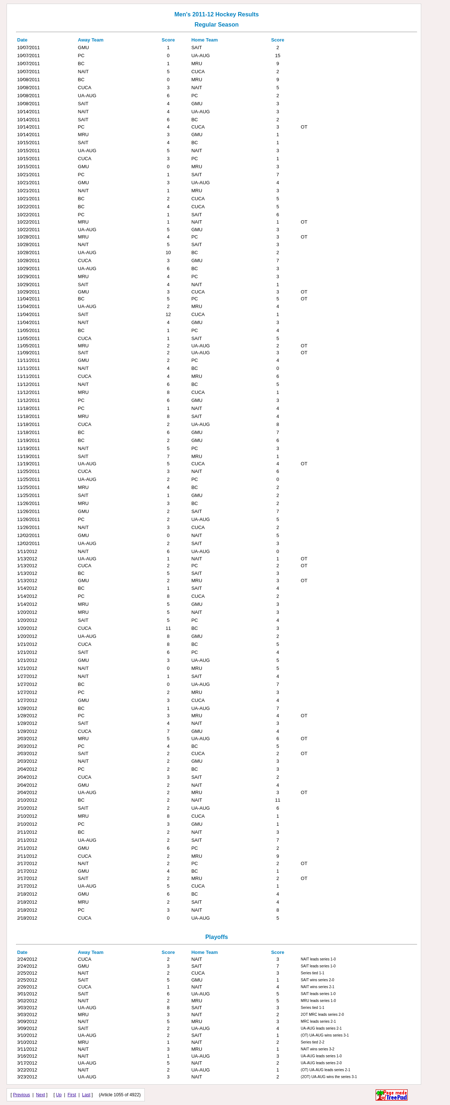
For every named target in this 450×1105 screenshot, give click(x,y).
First (71, 1094)
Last (86, 1094)
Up (59, 1094)
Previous (21, 1094)
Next (40, 1094)
